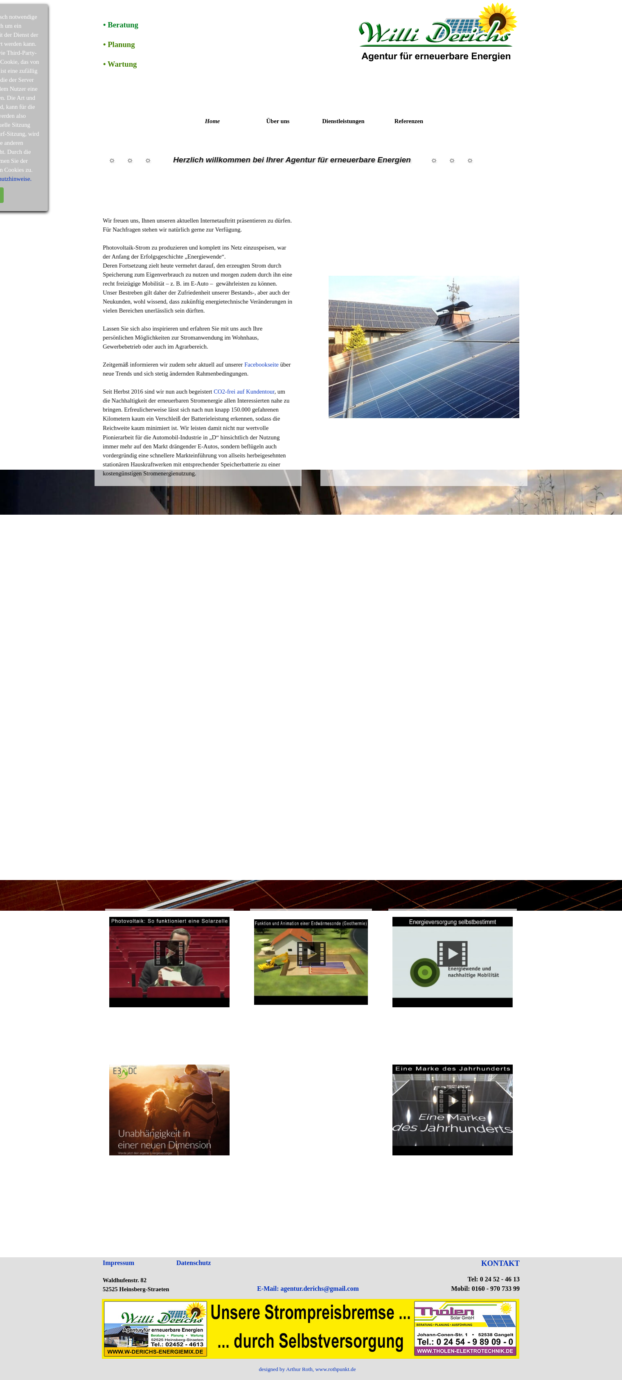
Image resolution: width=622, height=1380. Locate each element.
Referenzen (409, 121)
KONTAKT (500, 1263)
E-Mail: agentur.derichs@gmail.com (307, 1288)
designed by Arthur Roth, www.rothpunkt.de (307, 1369)
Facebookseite (214, 364)
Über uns (277, 121)
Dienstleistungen (343, 121)
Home (212, 121)
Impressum (118, 1262)
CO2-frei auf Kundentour (197, 391)
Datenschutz (193, 1262)
